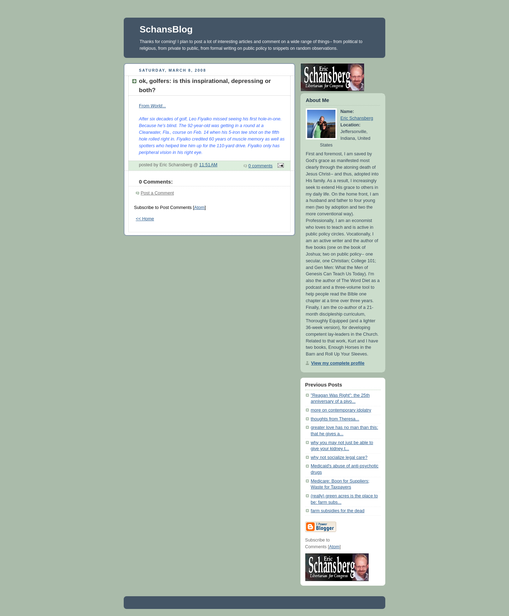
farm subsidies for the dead (337, 510)
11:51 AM (208, 164)
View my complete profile (337, 363)
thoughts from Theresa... (335, 419)
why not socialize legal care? (339, 457)
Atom (199, 207)
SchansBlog (166, 29)
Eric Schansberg (356, 118)
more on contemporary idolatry (341, 410)
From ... (152, 105)
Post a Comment (157, 193)
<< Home (145, 218)
